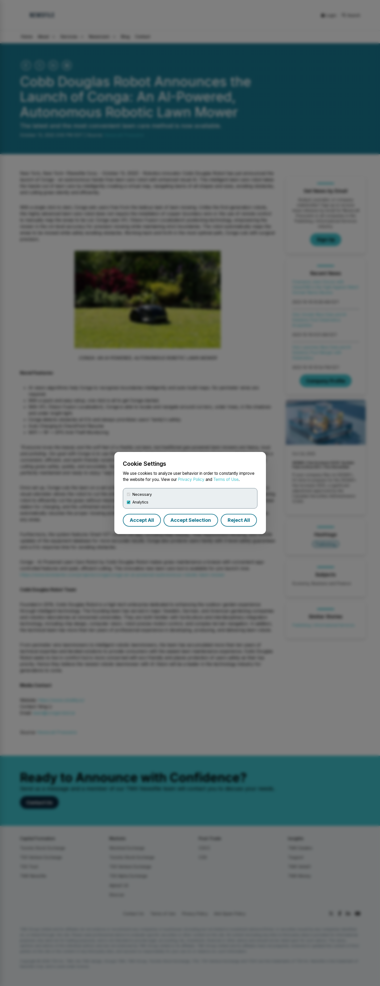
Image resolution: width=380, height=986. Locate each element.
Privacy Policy (191, 479)
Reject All (239, 520)
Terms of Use (226, 479)
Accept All (142, 520)
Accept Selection (190, 520)
